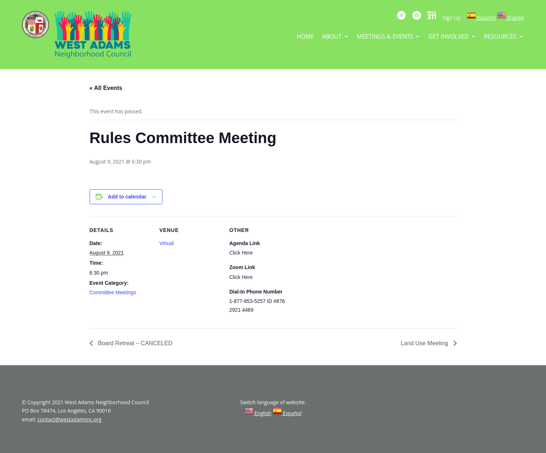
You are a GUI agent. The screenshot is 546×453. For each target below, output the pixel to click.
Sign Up (452, 17)
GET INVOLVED (448, 37)
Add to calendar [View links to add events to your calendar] (127, 197)
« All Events (106, 88)
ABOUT (331, 37)
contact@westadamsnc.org (70, 419)
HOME (305, 37)
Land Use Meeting (425, 343)
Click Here (241, 253)
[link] (481, 17)
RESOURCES (500, 37)
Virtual (167, 243)
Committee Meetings (113, 292)
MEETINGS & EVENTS (385, 37)
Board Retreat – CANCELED (135, 343)
